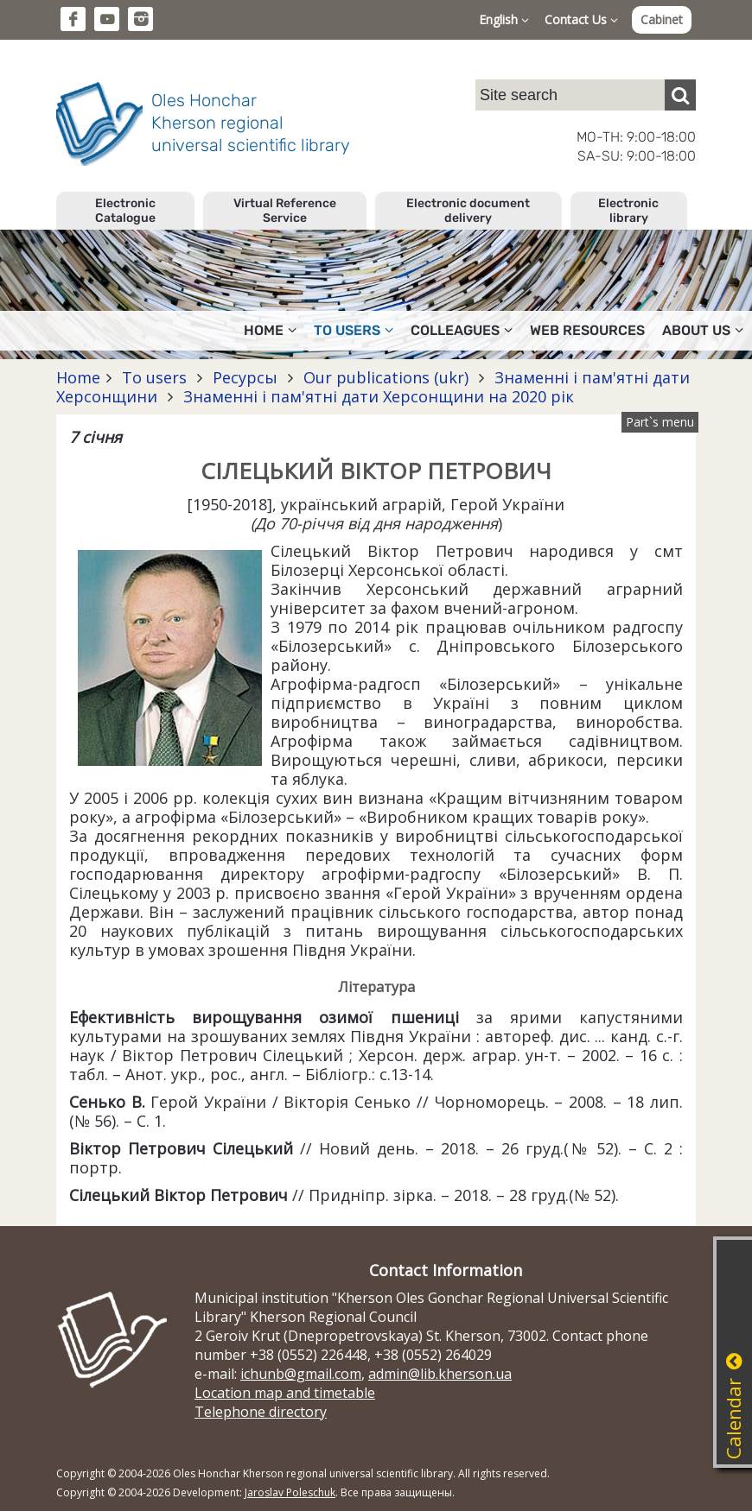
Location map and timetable (284, 1392)
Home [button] (270, 330)
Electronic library (628, 210)
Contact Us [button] (581, 19)
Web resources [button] (587, 330)
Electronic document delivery (468, 210)
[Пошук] (680, 95)
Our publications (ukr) (386, 377)
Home (78, 377)
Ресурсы (245, 377)
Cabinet (661, 19)
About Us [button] (702, 330)
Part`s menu (660, 422)
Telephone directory (260, 1411)
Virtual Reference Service (284, 210)
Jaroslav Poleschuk (290, 1492)
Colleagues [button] (462, 330)
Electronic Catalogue (125, 210)
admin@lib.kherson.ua (440, 1373)
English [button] (504, 19)
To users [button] (353, 330)
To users (154, 377)
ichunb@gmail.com (300, 1373)
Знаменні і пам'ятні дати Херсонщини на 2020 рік (376, 396)
